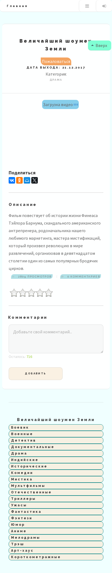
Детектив (23, 440)
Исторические (29, 466)
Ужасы (19, 505)
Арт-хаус (22, 550)
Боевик (20, 427)
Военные (22, 434)
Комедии (22, 473)
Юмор (18, 525)
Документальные (33, 447)
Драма (19, 453)
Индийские (25, 460)
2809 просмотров (34, 276)
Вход (104, 6)
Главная (17, 6)
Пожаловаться (56, 61)
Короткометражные (36, 557)
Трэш (17, 544)
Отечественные (31, 492)
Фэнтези (21, 518)
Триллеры (23, 499)
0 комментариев (83, 276)
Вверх (98, 45)
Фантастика (26, 512)
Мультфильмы (28, 486)
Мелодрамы (25, 538)
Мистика (22, 479)
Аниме (19, 531)
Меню (87, 6)
